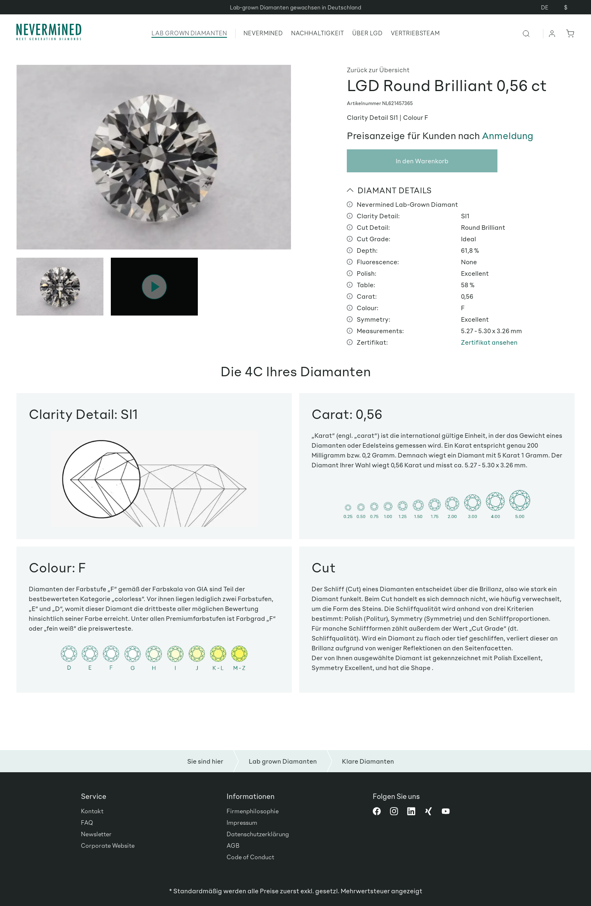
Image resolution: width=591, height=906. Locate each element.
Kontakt (92, 810)
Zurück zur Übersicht (378, 69)
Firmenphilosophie (253, 810)
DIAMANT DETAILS (389, 190)
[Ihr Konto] (552, 33)
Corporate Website (108, 845)
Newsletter (96, 833)
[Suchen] (532, 33)
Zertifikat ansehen (489, 342)
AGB (233, 845)
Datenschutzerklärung (258, 833)
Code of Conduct (250, 856)
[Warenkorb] (568, 33)
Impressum (242, 822)
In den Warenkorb (422, 161)
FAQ (87, 822)
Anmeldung (507, 135)
